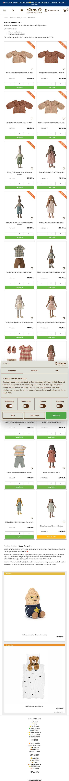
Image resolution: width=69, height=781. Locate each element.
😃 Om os (34, 762)
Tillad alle (56, 415)
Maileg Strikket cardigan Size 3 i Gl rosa (19, 122)
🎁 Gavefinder (34, 749)
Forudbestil (51, 537)
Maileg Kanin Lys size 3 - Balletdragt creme (19, 322)
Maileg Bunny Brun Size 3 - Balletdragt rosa (51, 322)
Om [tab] (57, 370)
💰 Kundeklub (34, 758)
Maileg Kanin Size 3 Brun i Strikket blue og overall (19, 223)
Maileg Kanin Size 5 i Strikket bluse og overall (19, 173)
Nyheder (8, 574)
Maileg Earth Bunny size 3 (51, 472)
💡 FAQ (34, 724)
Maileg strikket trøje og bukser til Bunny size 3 (19, 423)
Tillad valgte (34, 415)
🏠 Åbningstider (34, 760)
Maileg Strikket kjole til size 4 (51, 422)
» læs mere (12, 78)
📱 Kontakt (34, 722)
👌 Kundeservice (34, 726)
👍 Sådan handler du (34, 732)
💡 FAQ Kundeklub (34, 734)
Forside (6, 17)
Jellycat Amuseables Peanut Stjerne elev (34, 635)
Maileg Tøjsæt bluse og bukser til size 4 (19, 472)
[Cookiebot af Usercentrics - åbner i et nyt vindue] (56, 364)
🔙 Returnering (34, 730)
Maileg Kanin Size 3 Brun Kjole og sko (51, 222)
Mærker (12, 17)
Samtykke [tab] (12, 370)
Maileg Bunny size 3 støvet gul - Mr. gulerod (19, 522)
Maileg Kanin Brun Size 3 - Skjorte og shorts (51, 272)
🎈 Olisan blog (34, 768)
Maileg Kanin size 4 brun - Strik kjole (51, 526)
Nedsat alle (9, 645)
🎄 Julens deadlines (34, 728)
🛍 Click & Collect (34, 751)
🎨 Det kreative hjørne (34, 764)
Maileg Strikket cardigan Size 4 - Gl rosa (51, 72)
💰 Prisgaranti (34, 747)
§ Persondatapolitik (34, 736)
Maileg (18, 17)
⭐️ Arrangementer (34, 766)
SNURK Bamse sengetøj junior (34, 706)
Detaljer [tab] (34, 370)
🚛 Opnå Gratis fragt (34, 745)
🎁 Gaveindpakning (34, 743)
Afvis (13, 415)
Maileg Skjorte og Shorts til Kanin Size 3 (19, 272)
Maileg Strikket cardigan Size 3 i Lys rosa (51, 122)
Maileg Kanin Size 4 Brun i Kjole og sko (51, 172)
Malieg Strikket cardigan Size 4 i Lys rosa (19, 72)
